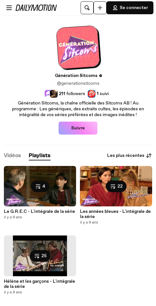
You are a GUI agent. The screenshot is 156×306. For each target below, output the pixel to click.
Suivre (78, 128)
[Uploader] (100, 7)
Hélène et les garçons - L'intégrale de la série (39, 284)
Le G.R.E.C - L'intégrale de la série (39, 211)
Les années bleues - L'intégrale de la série (115, 214)
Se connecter (130, 8)
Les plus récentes (129, 155)
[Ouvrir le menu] (9, 7)
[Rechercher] (87, 7)
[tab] (12, 156)
